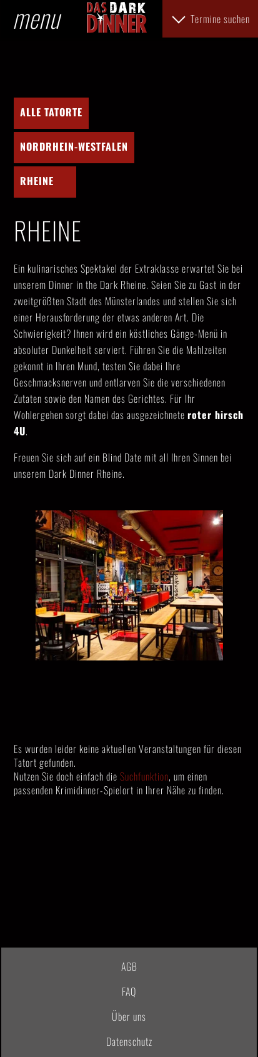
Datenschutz (129, 1041)
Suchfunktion (144, 776)
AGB (129, 966)
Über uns (129, 1016)
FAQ (129, 991)
